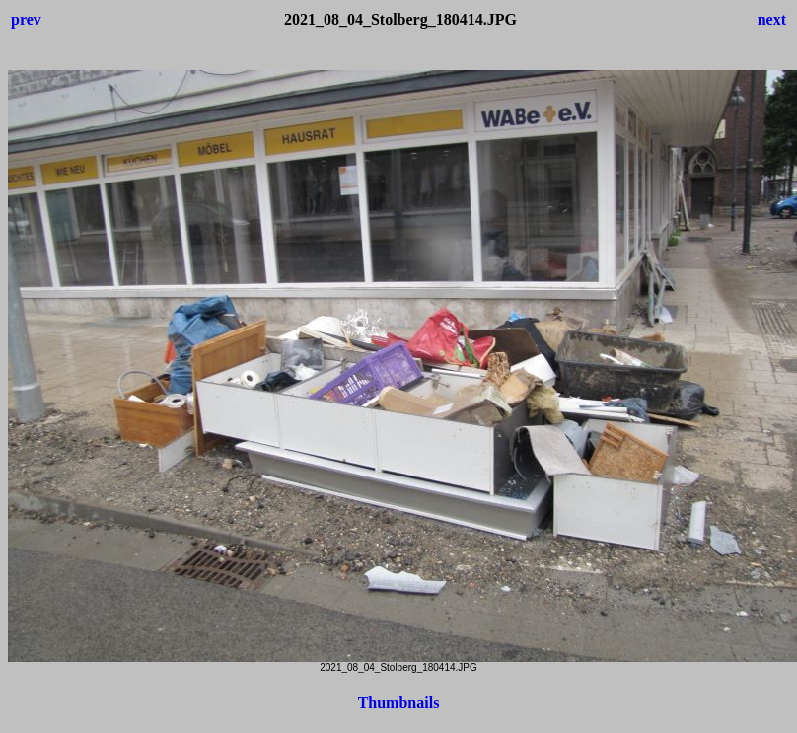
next (772, 19)
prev (26, 19)
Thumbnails (399, 703)
